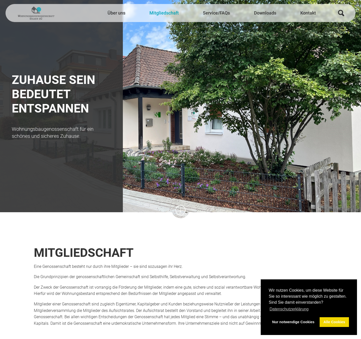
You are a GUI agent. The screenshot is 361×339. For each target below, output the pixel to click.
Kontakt (308, 13)
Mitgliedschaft (164, 13)
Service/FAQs (216, 13)
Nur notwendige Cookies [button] (293, 322)
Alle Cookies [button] (334, 322)
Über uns (116, 13)
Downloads (265, 13)
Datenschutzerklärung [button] (289, 309)
